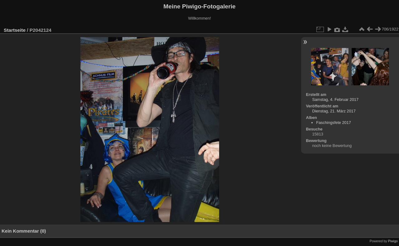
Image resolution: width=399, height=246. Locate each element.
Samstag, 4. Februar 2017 (335, 99)
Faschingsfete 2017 (333, 122)
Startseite (15, 30)
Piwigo (393, 241)
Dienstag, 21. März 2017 (333, 111)
